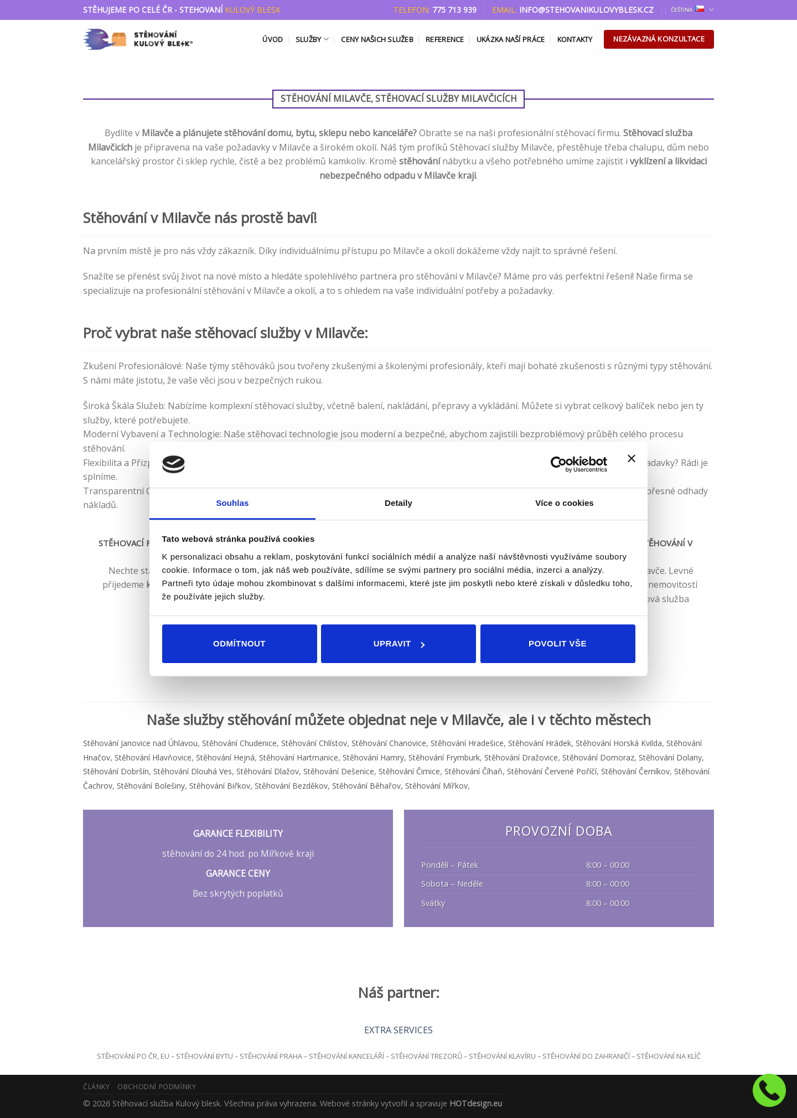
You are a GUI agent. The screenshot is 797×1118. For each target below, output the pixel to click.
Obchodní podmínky (156, 1086)
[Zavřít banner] (631, 464)
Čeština (692, 9)
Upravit (399, 643)
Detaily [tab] (398, 503)
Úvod (272, 39)
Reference (445, 39)
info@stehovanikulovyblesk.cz (586, 9)
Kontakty (575, 39)
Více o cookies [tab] (564, 503)
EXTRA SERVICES (398, 1030)
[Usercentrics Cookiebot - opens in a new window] (558, 464)
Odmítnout (239, 643)
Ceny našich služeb (377, 39)
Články (96, 1086)
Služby (312, 39)
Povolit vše (558, 643)
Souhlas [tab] (232, 503)
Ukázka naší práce (511, 39)
